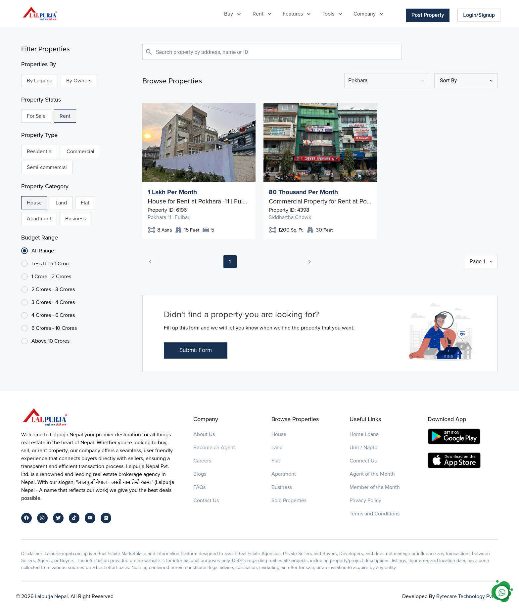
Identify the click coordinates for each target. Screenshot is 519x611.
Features (293, 14)
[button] (150, 261)
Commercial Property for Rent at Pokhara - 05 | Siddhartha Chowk (320, 201)
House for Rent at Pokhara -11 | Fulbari (199, 201)
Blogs (199, 474)
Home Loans (364, 434)
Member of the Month (375, 487)
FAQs (199, 487)
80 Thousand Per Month (303, 192)
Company (365, 14)
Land (277, 447)
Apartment (283, 474)
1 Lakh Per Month (172, 192)
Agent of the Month (372, 474)
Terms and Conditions (375, 513)
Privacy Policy (365, 500)
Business (281, 487)
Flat (275, 461)
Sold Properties (289, 500)
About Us (204, 434)
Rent (258, 14)
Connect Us (363, 461)
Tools (328, 14)
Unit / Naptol (364, 447)
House (278, 434)
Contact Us (206, 500)
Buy (228, 14)
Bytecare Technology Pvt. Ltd (469, 596)
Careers (202, 461)
